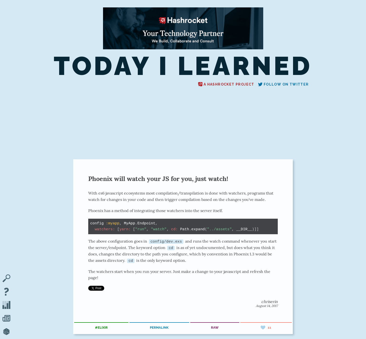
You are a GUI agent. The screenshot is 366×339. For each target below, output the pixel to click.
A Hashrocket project (226, 84)
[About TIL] (6, 292)
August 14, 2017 (267, 305)
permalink (159, 327)
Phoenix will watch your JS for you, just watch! (158, 179)
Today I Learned (183, 66)
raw (215, 327)
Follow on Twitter (283, 84)
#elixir (101, 327)
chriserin (269, 301)
